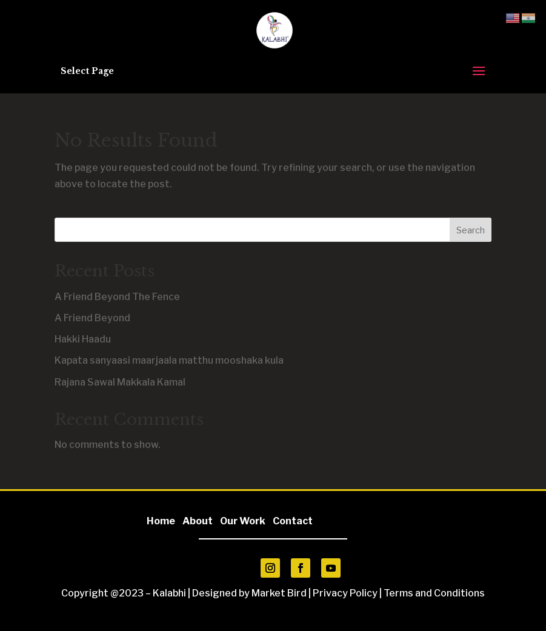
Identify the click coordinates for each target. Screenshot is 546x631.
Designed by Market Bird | (252, 593)
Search (470, 230)
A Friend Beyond (92, 318)
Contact (293, 521)
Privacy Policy (345, 593)
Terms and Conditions (434, 593)
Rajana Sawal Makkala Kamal (120, 382)
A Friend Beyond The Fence (117, 296)
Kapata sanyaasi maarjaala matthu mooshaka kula (169, 360)
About (200, 521)
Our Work (242, 521)
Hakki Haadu (83, 339)
